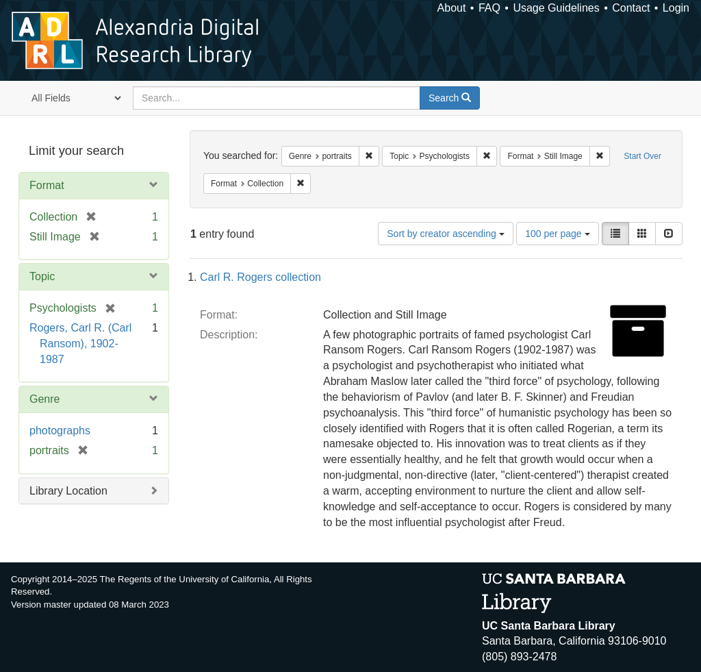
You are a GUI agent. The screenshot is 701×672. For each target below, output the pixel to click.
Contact (631, 8)
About (451, 8)
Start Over (642, 156)
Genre (44, 399)
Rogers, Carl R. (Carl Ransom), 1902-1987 (80, 343)
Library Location (68, 491)
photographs (59, 430)
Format (46, 185)
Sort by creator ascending (445, 233)
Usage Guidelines (556, 8)
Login (676, 8)
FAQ (489, 8)
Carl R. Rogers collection (260, 277)
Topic (42, 276)
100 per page (557, 233)
